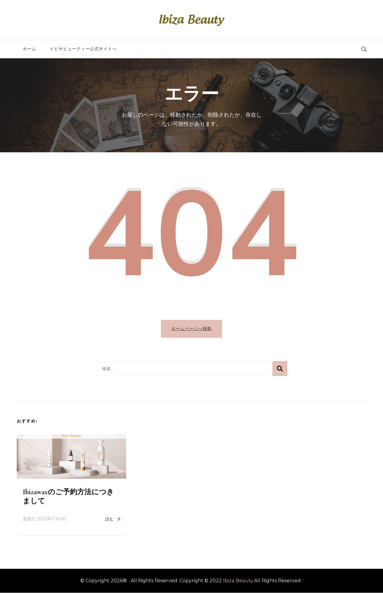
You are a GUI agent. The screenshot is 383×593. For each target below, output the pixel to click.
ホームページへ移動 (191, 328)
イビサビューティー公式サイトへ (83, 48)
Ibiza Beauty (238, 581)
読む (112, 519)
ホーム (29, 48)
